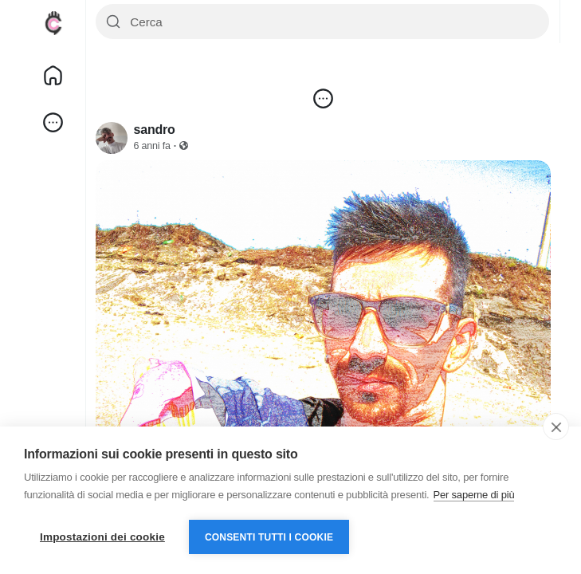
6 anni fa (152, 145)
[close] (556, 426)
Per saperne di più (474, 495)
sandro (154, 129)
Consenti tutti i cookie (269, 537)
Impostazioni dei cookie (102, 537)
